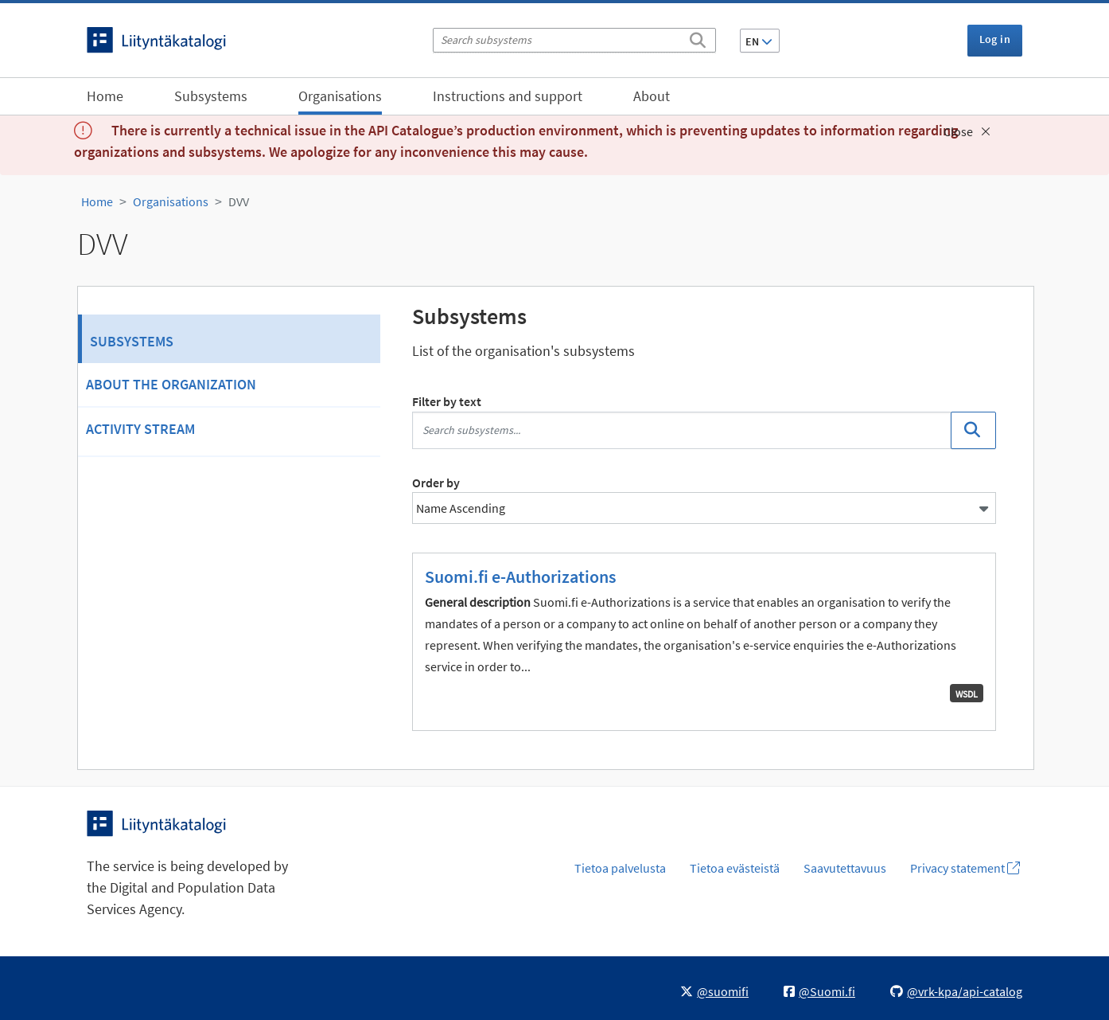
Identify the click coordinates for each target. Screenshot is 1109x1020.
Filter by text (446, 401)
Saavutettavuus (845, 868)
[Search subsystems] (574, 40)
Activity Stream (140, 429)
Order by (436, 482)
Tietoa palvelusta (620, 868)
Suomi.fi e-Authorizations (520, 576)
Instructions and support (507, 96)
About (651, 96)
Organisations (340, 96)
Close (967, 131)
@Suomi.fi (819, 991)
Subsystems (210, 96)
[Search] (697, 37)
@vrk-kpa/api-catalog (956, 991)
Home (105, 96)
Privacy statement (965, 868)
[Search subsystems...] (681, 430)
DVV (238, 201)
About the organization (171, 384)
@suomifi (714, 991)
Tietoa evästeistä (735, 868)
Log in (994, 39)
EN (758, 41)
